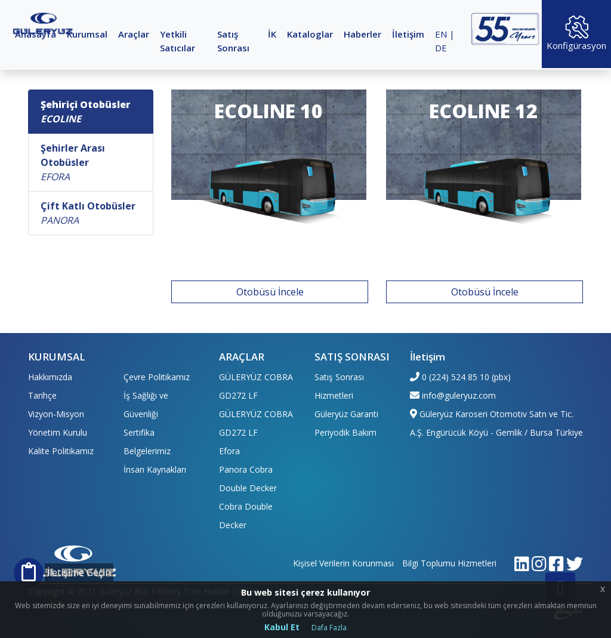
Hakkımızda (50, 377)
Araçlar (133, 34)
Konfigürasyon (576, 33)
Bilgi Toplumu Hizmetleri (449, 563)
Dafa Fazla (329, 627)
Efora (229, 451)
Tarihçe (42, 395)
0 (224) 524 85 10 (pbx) (466, 377)
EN (441, 34)
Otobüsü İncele (270, 291)
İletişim (408, 34)
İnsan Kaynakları (155, 469)
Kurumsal (87, 34)
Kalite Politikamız (61, 451)
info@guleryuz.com (459, 395)
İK (272, 34)
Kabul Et (282, 627)
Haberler (362, 34)
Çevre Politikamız (157, 377)
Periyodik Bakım (345, 432)
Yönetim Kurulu (57, 432)
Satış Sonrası (233, 41)
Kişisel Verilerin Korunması (343, 563)
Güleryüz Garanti (346, 414)
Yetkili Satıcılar (177, 41)
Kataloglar (310, 34)
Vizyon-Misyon (56, 414)
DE (441, 48)
